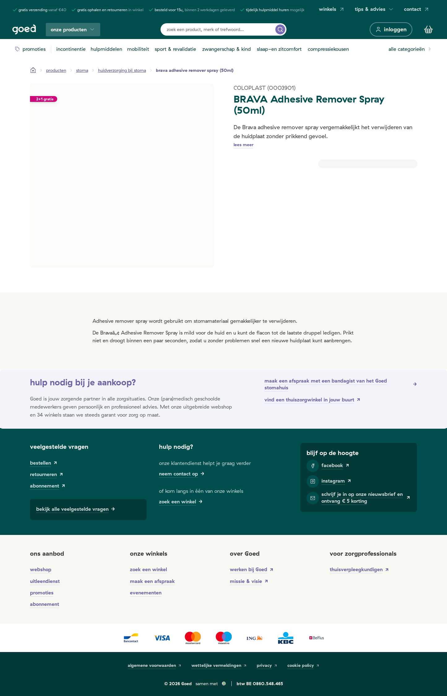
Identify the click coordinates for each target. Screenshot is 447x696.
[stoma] (82, 70)
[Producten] (56, 70)
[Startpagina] (33, 70)
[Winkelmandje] (428, 29)
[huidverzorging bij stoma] (122, 70)
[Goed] (24, 29)
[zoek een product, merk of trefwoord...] (280, 29)
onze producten (73, 29)
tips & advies (374, 9)
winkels (332, 9)
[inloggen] (391, 29)
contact (417, 9)
